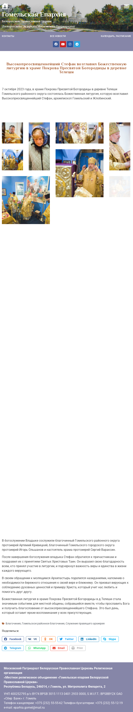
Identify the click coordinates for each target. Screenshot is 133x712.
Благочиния (13, 623)
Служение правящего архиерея (85, 623)
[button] (126, 6)
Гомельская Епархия (34, 14)
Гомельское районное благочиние (43, 623)
